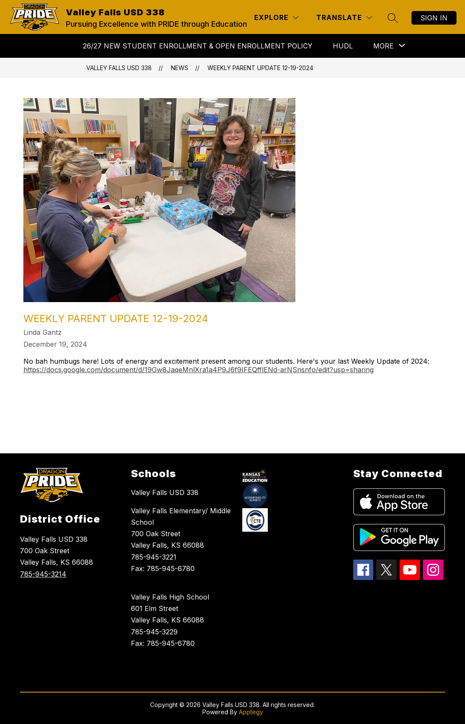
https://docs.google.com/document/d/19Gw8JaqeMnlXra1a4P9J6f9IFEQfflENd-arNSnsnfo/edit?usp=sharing (198, 369)
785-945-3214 (43, 574)
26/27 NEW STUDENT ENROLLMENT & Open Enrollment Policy (197, 46)
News (179, 67)
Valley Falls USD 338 (119, 67)
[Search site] (393, 18)
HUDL (343, 46)
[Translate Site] (344, 17)
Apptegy (251, 712)
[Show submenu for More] (383, 46)
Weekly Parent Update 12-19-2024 (260, 67)
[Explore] (276, 17)
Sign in (434, 18)
